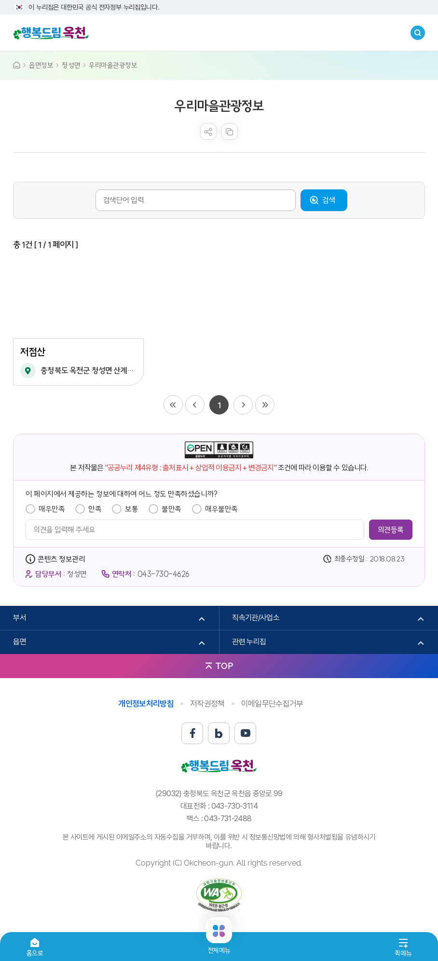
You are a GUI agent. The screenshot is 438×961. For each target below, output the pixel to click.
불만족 (171, 509)
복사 (229, 131)
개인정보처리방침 (146, 703)
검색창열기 (418, 33)
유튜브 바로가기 (245, 733)
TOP (224, 666)
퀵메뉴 (403, 953)
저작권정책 (207, 703)
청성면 (71, 65)
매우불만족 (221, 509)
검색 (328, 200)
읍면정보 (41, 65)
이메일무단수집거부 (272, 703)
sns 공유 (208, 131)
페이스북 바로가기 (192, 733)
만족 (94, 509)
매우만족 (52, 509)
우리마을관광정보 (113, 65)
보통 (131, 509)
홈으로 (35, 953)
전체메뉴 (219, 946)
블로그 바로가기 (219, 733)
